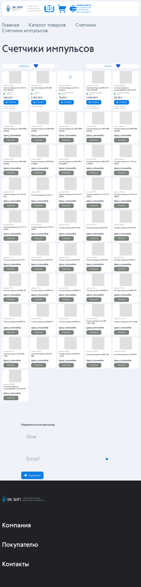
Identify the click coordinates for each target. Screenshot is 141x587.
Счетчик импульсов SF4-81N (97, 260)
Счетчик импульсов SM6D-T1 (70, 322)
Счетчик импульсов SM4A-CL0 (14, 290)
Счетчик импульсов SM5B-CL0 (125, 290)
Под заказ (11, 140)
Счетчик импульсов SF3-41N (69, 228)
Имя (31, 437)
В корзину (11, 102)
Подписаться (32, 475)
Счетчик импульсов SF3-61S (14, 260)
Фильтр (112, 66)
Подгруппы (28, 66)
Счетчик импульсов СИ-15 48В (125, 322)
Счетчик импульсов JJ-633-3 (42, 195)
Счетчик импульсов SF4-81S (124, 260)
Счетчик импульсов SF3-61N (124, 228)
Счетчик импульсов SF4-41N (42, 260)
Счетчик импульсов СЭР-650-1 (125, 354)
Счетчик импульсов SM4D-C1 (70, 290)
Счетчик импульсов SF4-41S (69, 260)
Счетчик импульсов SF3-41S (96, 228)
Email (33, 459)
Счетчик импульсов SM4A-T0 (42, 290)
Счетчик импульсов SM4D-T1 (97, 290)
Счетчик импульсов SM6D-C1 (42, 322)
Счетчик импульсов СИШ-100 (97, 354)
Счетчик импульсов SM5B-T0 (14, 322)
